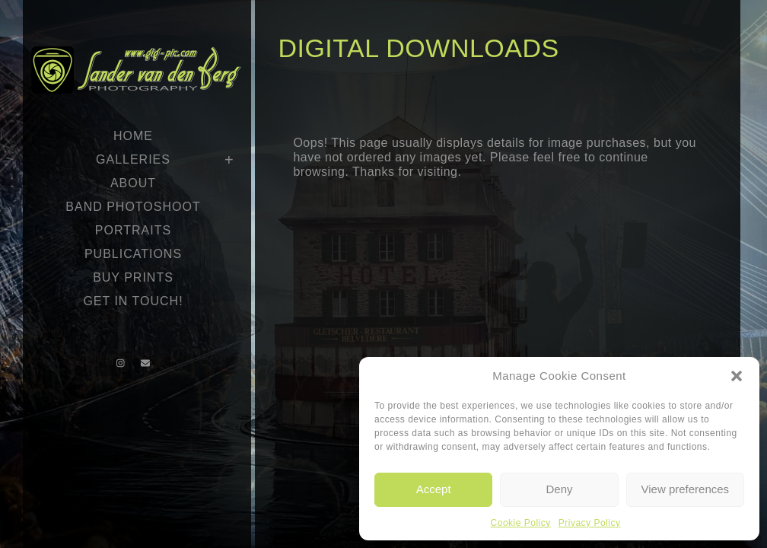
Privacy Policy (590, 523)
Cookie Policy (521, 523)
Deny (559, 489)
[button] (736, 376)
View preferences (685, 489)
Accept (433, 489)
